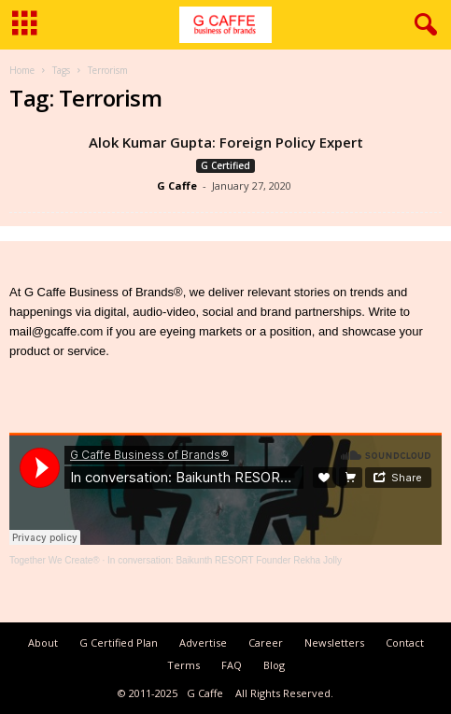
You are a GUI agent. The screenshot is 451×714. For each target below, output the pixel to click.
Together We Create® (54, 560)
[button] (422, 25)
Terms (183, 665)
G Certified (225, 165)
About (43, 642)
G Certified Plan (118, 642)
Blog (274, 665)
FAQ (231, 665)
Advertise (203, 642)
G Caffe (177, 185)
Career (265, 642)
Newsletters (334, 642)
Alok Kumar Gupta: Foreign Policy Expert (226, 142)
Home (22, 70)
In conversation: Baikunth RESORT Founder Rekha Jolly (224, 560)
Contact (405, 642)
